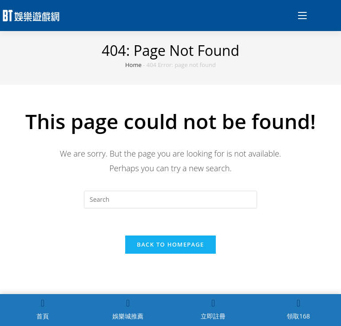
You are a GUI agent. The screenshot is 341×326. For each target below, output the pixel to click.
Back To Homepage (170, 244)
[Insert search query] (170, 199)
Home (133, 65)
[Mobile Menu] (299, 16)
